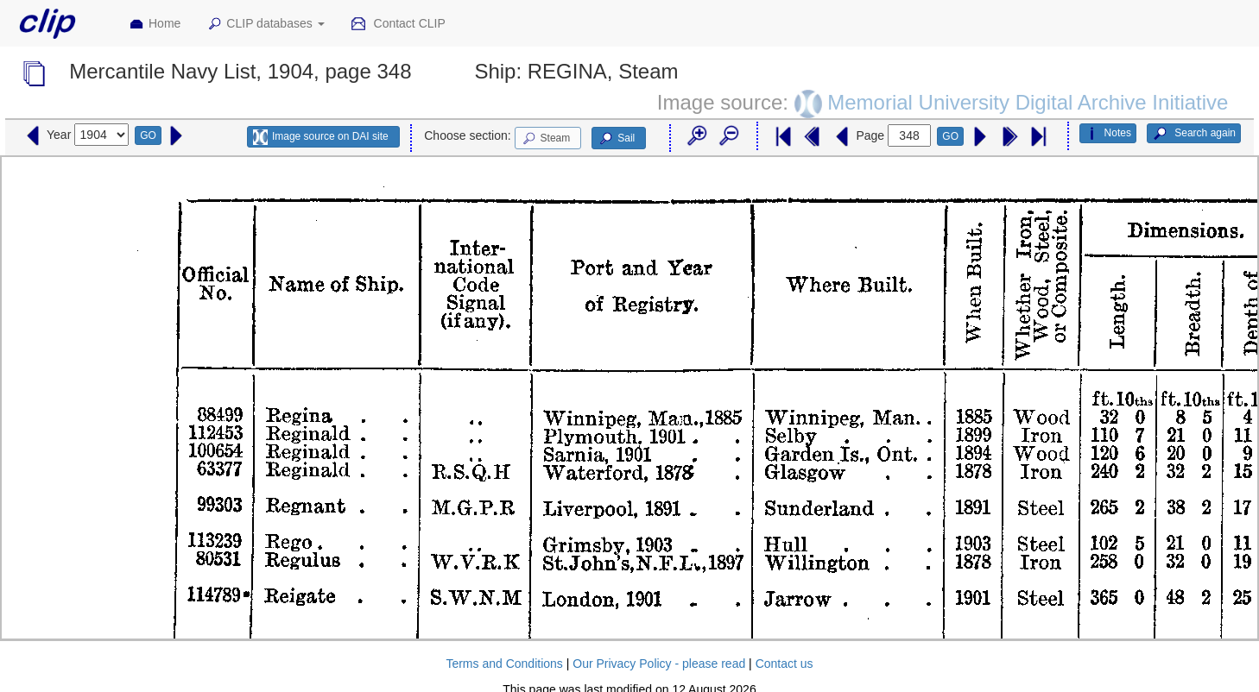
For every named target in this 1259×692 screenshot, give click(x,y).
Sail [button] (616, 139)
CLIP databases (265, 24)
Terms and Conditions (504, 663)
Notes (1108, 134)
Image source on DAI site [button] (321, 137)
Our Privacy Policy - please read (659, 663)
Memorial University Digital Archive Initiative (1027, 102)
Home (154, 24)
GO (148, 135)
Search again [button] (1194, 134)
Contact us (784, 663)
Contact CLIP (398, 24)
